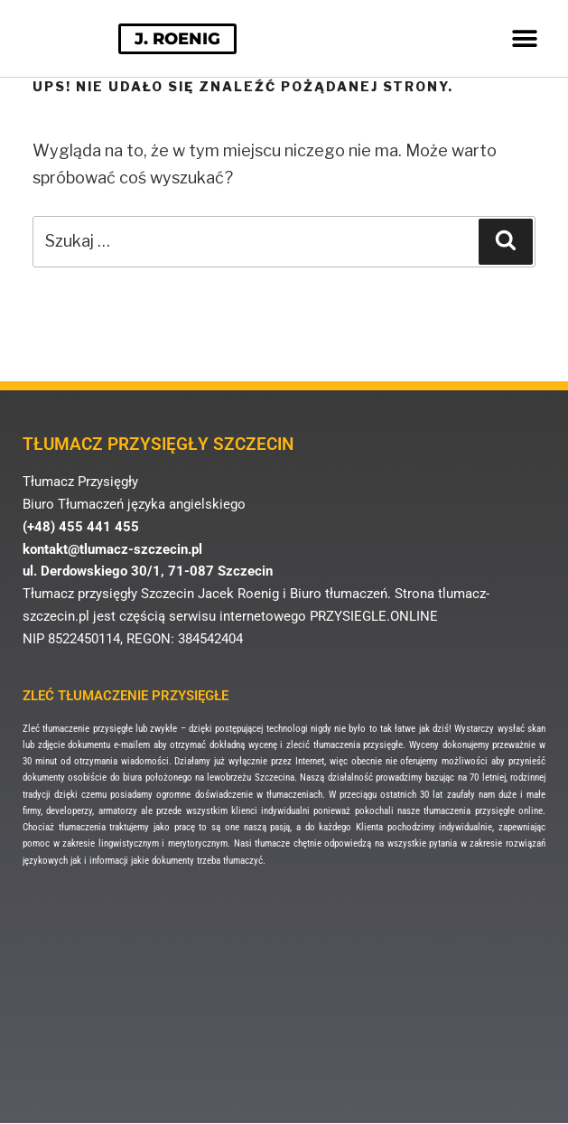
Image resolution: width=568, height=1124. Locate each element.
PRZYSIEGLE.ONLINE (374, 616)
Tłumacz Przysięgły (80, 481)
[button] (524, 38)
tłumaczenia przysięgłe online (483, 811)
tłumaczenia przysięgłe (358, 745)
